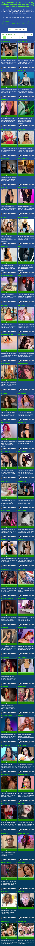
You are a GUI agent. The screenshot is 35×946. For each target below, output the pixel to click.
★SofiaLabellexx (5, 510)
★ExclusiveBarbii (6, 569)
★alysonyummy (5, 745)
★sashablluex (22, 481)
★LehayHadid (22, 129)
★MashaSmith (22, 510)
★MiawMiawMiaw (23, 363)
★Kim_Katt (4, 187)
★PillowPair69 (22, 657)
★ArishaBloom (22, 158)
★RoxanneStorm (6, 422)
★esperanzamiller (23, 217)
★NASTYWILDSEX (6, 129)
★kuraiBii (21, 715)
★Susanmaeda (22, 451)
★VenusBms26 (5, 657)
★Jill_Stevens (22, 745)
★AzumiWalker (5, 158)
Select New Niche (20, 29)
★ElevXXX (21, 246)
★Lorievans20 (22, 393)
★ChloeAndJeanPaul (7, 598)
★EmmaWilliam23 (23, 305)
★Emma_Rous (5, 481)
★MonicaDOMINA (6, 539)
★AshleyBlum (22, 598)
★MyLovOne (22, 275)
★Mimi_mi (4, 305)
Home (10, 29)
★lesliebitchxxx (5, 451)
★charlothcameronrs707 (8, 275)
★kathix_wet (22, 539)
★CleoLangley (22, 187)
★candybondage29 (23, 833)
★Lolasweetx (4, 686)
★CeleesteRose (5, 41)
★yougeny (21, 891)
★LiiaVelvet (4, 393)
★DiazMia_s (4, 99)
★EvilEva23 (21, 803)
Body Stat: (9, 87)
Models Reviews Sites (8, 22)
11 (14, 37)
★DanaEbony (22, 921)
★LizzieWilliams (23, 334)
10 (11, 37)
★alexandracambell (6, 715)
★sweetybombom (23, 774)
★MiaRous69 (22, 686)
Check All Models (7, 34)
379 (22, 37)
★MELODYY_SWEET (7, 334)
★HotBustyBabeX (6, 862)
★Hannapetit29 (22, 99)
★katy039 (3, 70)
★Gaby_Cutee (22, 70)
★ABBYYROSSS (5, 803)
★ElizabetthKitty (5, 774)
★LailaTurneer (22, 627)
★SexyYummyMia (23, 862)
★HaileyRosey (5, 921)
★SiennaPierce (22, 41)
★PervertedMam (5, 246)
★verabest (4, 217)
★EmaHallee (4, 627)
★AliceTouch (4, 833)
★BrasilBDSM (22, 422)
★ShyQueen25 (5, 891)
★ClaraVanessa (5, 363)
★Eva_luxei (21, 569)
